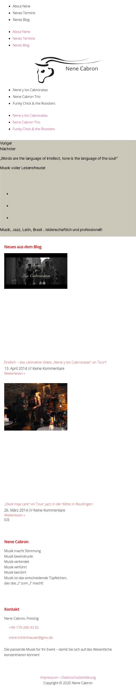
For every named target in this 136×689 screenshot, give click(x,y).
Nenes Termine (24, 13)
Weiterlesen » (14, 373)
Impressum (49, 677)
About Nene (21, 6)
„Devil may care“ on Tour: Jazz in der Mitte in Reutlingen (48, 503)
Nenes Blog (21, 19)
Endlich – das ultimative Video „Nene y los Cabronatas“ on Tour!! (55, 362)
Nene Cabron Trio (26, 96)
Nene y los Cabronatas (30, 89)
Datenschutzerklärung (78, 677)
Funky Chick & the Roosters (34, 103)
